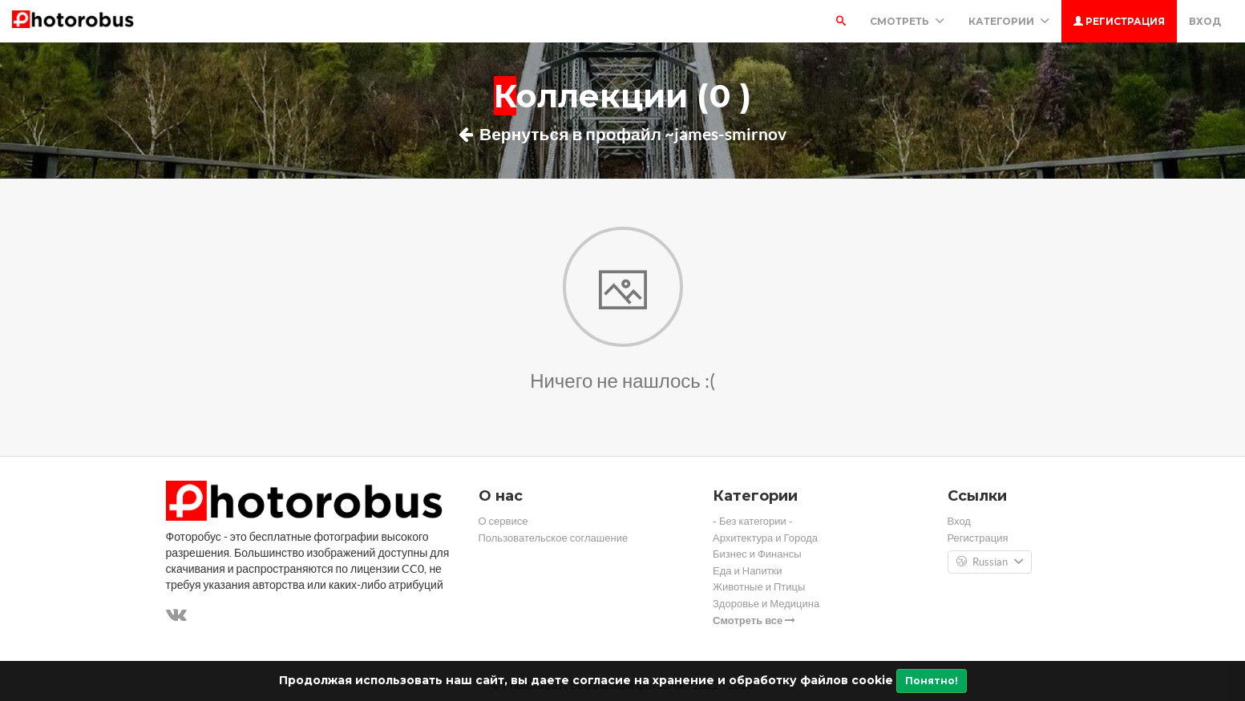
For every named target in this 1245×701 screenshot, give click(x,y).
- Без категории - (753, 521)
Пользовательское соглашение (554, 538)
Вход (1205, 21)
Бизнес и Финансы (757, 554)
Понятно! (931, 681)
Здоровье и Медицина (766, 604)
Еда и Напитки (747, 571)
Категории (1008, 21)
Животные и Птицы (759, 587)
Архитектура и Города (765, 538)
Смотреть (907, 21)
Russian (989, 562)
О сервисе (503, 521)
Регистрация (1119, 21)
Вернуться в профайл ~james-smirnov (622, 133)
